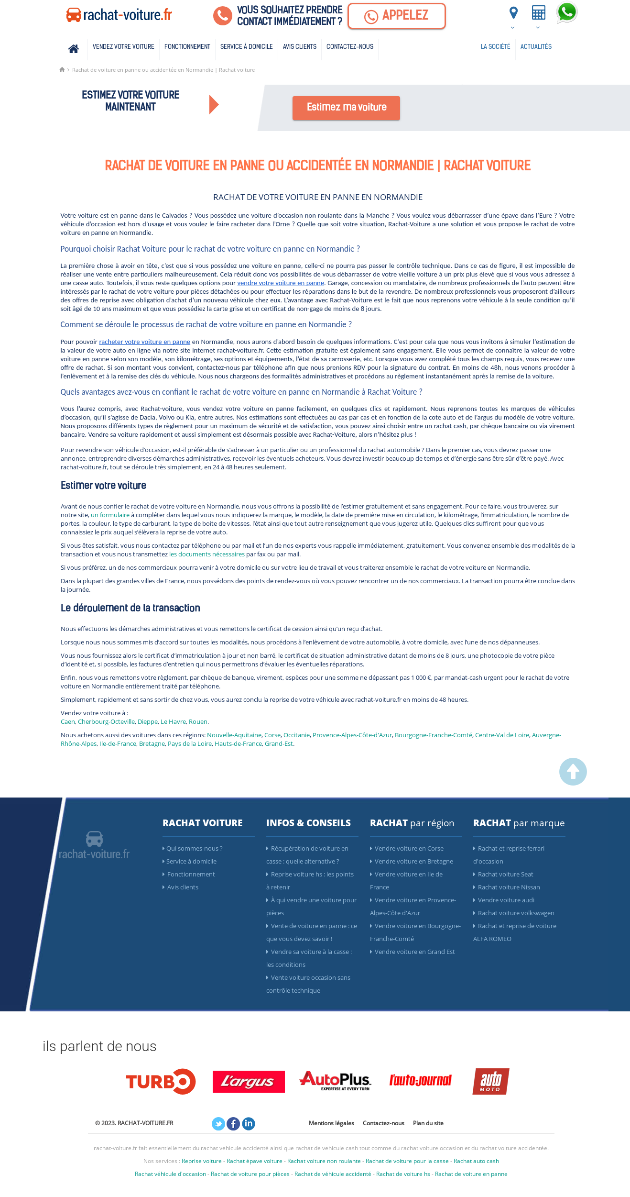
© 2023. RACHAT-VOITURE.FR (134, 1123)
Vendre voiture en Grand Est (412, 951)
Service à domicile (246, 47)
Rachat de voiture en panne (471, 1174)
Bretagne (152, 743)
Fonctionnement (187, 47)
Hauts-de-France (238, 743)
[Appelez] (397, 16)
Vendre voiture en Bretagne (411, 861)
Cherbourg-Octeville (106, 721)
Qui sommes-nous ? (193, 848)
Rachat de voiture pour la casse (407, 1161)
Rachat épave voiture (254, 1161)
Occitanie (296, 735)
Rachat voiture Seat (503, 874)
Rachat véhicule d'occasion (170, 1174)
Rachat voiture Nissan (506, 887)
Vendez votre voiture (123, 47)
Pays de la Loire (190, 743)
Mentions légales (331, 1123)
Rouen (198, 721)
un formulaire (110, 514)
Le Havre (173, 721)
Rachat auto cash (476, 1161)
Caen (68, 721)
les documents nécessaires (207, 554)
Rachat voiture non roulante (324, 1161)
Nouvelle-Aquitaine (234, 735)
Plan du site (428, 1123)
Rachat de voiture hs (403, 1174)
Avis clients (299, 47)
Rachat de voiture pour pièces (250, 1174)
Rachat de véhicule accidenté (332, 1174)
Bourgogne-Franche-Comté (433, 735)
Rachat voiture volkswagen (513, 913)
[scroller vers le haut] (573, 783)
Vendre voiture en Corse (407, 848)
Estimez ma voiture (347, 108)
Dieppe (148, 721)
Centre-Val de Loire (502, 735)
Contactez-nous (349, 47)
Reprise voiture (202, 1161)
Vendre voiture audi (503, 900)
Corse (272, 735)
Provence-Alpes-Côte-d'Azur (352, 735)
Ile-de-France (117, 743)
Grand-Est (279, 743)
